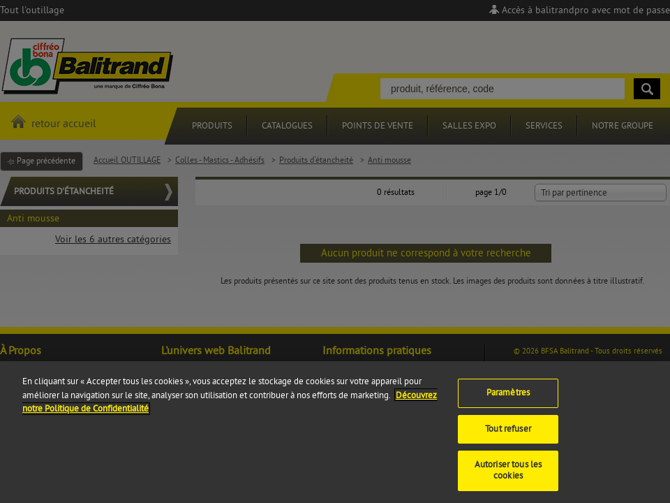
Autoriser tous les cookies (508, 478)
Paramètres (508, 401)
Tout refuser (508, 437)
